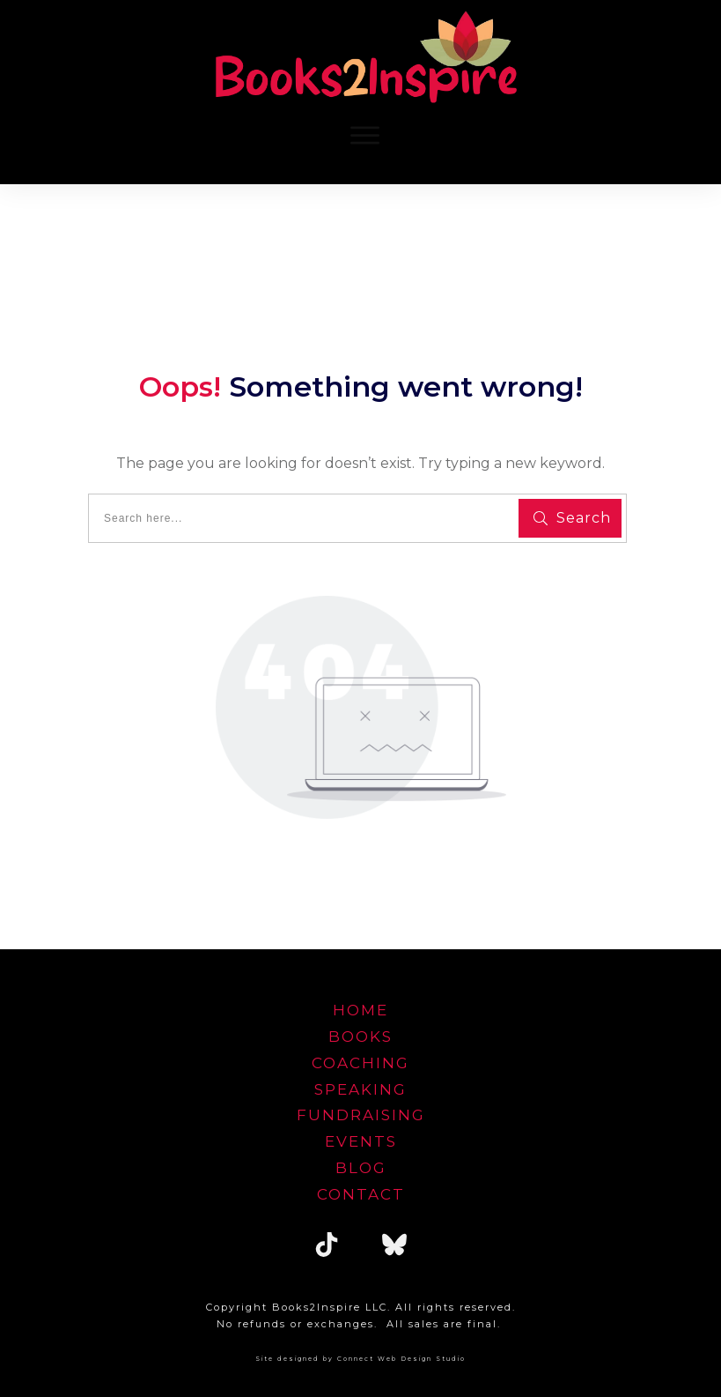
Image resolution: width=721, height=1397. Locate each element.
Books (360, 1036)
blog (360, 1168)
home (360, 1010)
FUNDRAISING (361, 1115)
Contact (361, 1194)
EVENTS (361, 1141)
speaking (360, 1089)
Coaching (360, 1063)
